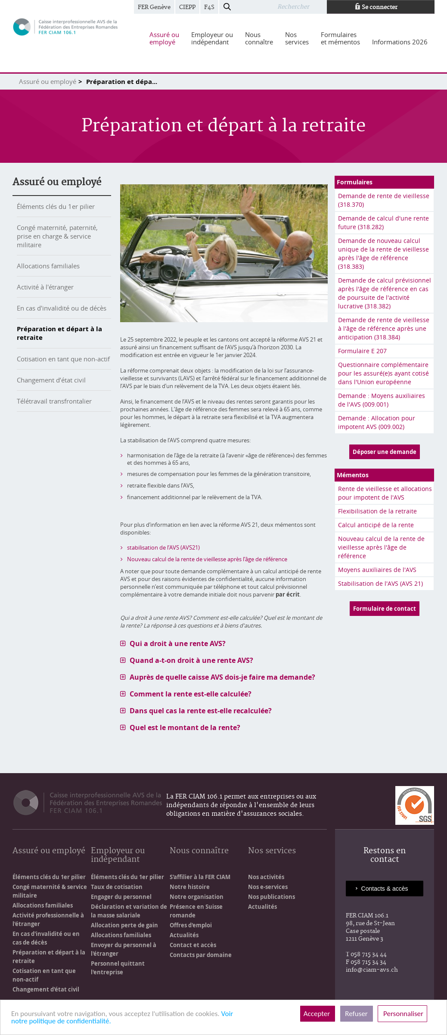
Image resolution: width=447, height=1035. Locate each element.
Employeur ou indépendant (118, 855)
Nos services (272, 851)
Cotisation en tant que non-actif (63, 358)
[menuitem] (164, 38)
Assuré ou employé (47, 81)
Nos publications (271, 897)
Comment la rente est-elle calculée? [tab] (190, 694)
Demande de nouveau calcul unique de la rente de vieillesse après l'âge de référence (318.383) (383, 253)
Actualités (184, 935)
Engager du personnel (121, 897)
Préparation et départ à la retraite (59, 333)
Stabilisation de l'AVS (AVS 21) (380, 583)
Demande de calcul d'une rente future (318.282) (383, 222)
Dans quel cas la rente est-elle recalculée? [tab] (201, 710)
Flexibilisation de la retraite (377, 511)
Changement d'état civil (45, 989)
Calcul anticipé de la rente (376, 525)
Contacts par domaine (201, 955)
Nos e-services (268, 887)
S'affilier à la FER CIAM (200, 877)
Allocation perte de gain (124, 925)
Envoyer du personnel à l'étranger (123, 949)
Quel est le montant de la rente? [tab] (185, 727)
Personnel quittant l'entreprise (118, 968)
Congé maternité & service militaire (49, 891)
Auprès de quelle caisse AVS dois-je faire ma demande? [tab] (222, 677)
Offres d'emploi (191, 925)
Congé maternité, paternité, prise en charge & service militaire (57, 236)
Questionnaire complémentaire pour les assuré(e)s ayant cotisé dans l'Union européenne (383, 373)
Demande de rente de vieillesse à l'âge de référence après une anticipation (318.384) (383, 328)
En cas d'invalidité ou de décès (61, 308)
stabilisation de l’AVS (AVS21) (163, 547)
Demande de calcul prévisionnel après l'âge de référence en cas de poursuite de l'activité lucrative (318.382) (384, 293)
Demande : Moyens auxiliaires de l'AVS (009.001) (381, 400)
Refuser (356, 1013)
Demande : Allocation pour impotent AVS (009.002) (376, 422)
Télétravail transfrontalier (54, 401)
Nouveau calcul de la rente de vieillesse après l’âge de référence (207, 559)
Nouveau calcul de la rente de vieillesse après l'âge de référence (381, 547)
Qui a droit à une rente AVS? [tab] (178, 643)
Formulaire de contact (384, 608)
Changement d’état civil (51, 380)
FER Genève (154, 7)
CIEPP (187, 7)
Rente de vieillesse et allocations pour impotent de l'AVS (385, 493)
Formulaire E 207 (362, 351)
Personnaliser (402, 1013)
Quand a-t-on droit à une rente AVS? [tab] (191, 660)
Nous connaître (199, 851)
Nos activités (266, 877)
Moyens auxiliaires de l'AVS (377, 570)
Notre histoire (190, 887)
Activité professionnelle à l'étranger (48, 919)
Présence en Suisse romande (196, 911)
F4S (209, 7)
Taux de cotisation (117, 887)
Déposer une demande (384, 452)
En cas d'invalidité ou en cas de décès (46, 938)
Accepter (318, 1013)
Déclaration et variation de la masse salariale (129, 911)
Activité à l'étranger (45, 287)
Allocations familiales (48, 265)
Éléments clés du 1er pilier (56, 206)
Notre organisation (197, 897)
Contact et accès (193, 945)
